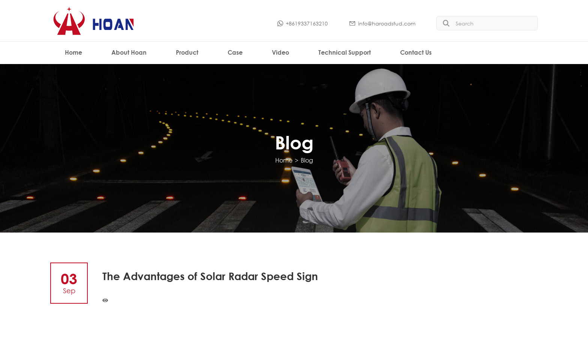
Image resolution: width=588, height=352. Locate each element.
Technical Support (344, 52)
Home (73, 52)
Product (187, 52)
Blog (307, 160)
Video (280, 52)
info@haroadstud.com (382, 23)
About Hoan (129, 52)
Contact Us (416, 52)
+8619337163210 (302, 23)
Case (235, 52)
